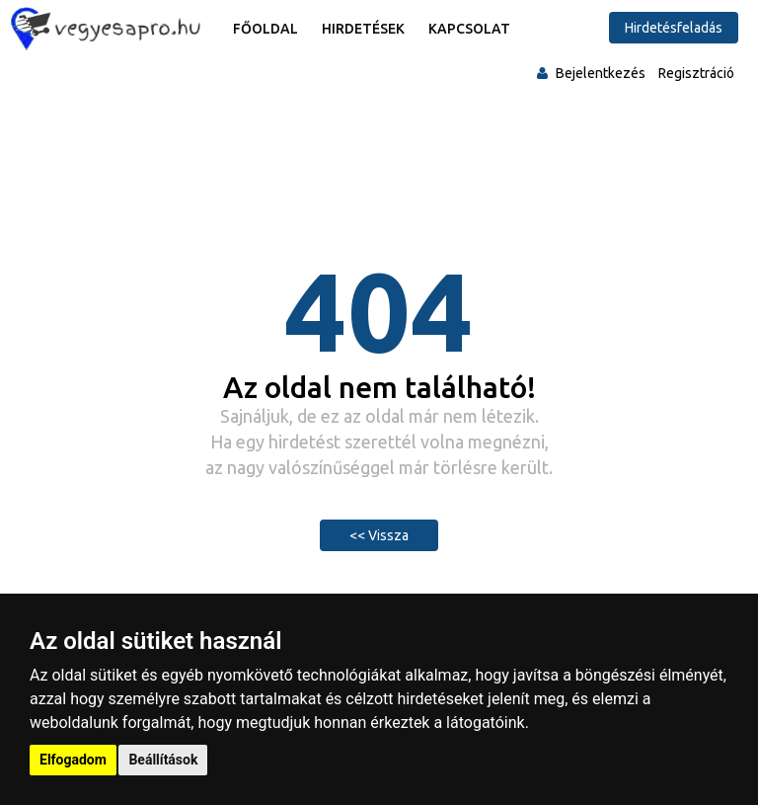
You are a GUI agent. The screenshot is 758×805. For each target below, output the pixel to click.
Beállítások (162, 759)
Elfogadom (73, 759)
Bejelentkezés (600, 73)
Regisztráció (696, 73)
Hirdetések (363, 29)
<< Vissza (379, 535)
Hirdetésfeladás (673, 28)
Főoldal (265, 29)
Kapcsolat (469, 29)
